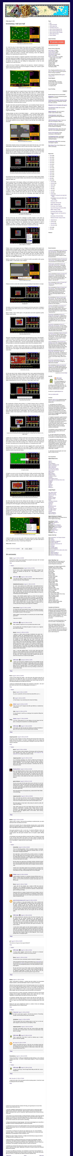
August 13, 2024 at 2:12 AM (26, 1035)
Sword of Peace (51, 52)
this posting (56, 71)
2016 (51, 166)
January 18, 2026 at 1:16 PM (26, 659)
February (53, 183)
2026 (51, 229)
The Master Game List (54, 27)
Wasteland (50, 484)
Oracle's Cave (51, 55)
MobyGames (51, 96)
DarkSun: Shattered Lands (53, 464)
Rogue (49, 499)
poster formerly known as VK (19, 900)
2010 (51, 155)
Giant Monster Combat (52, 54)
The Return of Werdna (52, 501)
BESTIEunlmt (51, 350)
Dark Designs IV (51, 50)
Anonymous (50, 250)
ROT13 (17, 1125)
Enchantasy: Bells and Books (56, 211)
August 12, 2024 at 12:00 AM (27, 796)
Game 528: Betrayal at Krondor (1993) (58, 207)
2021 (51, 174)
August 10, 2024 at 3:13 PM (22, 704)
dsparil (49, 259)
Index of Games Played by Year (56, 30)
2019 (51, 171)
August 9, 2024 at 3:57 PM (29, 568)
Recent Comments (53, 24)
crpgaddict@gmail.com (58, 391)
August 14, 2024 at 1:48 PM (25, 607)
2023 (51, 178)
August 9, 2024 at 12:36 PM (18, 558)
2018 (51, 169)
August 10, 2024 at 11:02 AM (26, 769)
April (52, 186)
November (53, 223)
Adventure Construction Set (56, 543)
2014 (51, 162)
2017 (51, 167)
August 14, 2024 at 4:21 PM (26, 622)
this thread (39, 961)
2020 (51, 173)
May (52, 188)
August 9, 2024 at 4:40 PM (20, 698)
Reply (11, 563)
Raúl (49, 365)
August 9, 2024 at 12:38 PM (18, 675)
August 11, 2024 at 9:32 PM (21, 1056)
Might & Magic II (51, 473)
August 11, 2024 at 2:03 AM (26, 915)
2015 (51, 164)
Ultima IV (50, 486)
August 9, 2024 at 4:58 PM (21, 749)
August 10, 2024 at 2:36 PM (31, 900)
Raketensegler (51, 263)
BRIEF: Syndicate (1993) (56, 204)
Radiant (14, 874)
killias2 (14, 704)
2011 (51, 157)
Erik (49, 297)
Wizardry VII (56, 522)
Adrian (49, 273)
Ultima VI (53, 531)
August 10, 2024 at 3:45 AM (22, 874)
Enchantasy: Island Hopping (56, 206)
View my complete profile (53, 394)
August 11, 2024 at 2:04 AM (26, 576)
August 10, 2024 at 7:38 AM (21, 884)
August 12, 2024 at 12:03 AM (27, 1026)
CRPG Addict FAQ (53, 26)
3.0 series (52, 493)
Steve (49, 282)
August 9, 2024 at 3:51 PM (23, 736)
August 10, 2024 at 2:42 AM (26, 758)
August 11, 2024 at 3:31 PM (29, 584)
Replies (12, 565)
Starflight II (50, 481)
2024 (51, 180)
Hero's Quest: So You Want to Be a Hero (56, 479)
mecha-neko (50, 360)
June (52, 190)
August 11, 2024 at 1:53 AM (26, 950)
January (52, 181)
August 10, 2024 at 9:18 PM (16, 941)
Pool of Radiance (51, 463)
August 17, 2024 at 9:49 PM (26, 726)
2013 (51, 160)
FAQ (54, 432)
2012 (51, 159)
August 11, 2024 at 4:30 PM (24, 1019)
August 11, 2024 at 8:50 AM (23, 1012)
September (53, 219)
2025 (51, 227)
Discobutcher (51, 314)
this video (22, 963)
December (53, 225)
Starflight (50, 482)
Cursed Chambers (52, 51)
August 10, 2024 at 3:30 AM (24, 847)
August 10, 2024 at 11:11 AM (26, 781)
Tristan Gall (15, 1012)
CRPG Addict (16, 576)
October (52, 221)
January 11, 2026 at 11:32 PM (22, 632)
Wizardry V (50, 503)
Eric (10, 1078)
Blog (50, 23)
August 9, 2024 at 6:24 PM (18, 819)
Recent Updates (53, 35)
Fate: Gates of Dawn (52, 492)
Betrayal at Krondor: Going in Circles (58, 217)
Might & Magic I (51, 471)
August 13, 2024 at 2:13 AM (26, 1067)
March (52, 185)
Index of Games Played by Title (56, 29)
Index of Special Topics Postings (56, 32)
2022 (51, 176)
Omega (49, 483)
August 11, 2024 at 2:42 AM (21, 957)
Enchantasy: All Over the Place (57, 216)
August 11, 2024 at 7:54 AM (18, 979)
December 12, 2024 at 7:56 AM (18, 1078)
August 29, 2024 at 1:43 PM (20, 1042)
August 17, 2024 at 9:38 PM (22, 718)
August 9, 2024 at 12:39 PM (21, 692)
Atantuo (14, 718)
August (52, 193)
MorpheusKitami (16, 769)
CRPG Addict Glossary (54, 33)
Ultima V (50, 461)
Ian (13, 1042)
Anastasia (50, 305)
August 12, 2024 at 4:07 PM (21, 711)
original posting (55, 399)
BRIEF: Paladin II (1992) (55, 209)
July (52, 192)
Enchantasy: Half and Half (56, 202)
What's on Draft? (54, 200)
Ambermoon (50, 502)
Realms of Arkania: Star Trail (54, 56)
